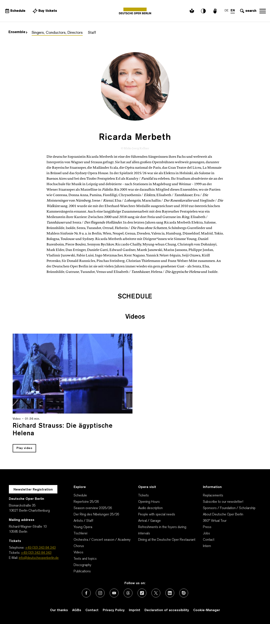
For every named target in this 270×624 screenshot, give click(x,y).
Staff (92, 33)
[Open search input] (247, 11)
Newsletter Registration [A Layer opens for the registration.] (33, 489)
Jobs (206, 533)
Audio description (150, 508)
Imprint (134, 610)
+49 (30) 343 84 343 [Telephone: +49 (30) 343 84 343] (40, 548)
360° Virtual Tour (215, 521)
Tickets (143, 495)
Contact (208, 540)
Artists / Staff (83, 521)
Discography (82, 565)
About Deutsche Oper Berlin (223, 514)
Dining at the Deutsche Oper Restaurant (166, 540)
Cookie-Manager (206, 610)
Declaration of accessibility (166, 610)
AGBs (76, 610)
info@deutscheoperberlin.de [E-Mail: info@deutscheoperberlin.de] (39, 558)
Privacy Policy (114, 610)
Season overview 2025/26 (93, 508)
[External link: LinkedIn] (170, 593)
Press (207, 527)
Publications (82, 571)
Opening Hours (149, 502)
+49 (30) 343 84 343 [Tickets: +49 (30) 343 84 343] (36, 553)
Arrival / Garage (149, 521)
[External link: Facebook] (86, 593)
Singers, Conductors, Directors (57, 33)
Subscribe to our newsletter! (223, 502)
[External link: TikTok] (142, 593)
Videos (78, 552)
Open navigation (262, 11)
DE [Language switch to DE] (226, 10)
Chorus (79, 546)
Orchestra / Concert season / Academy (102, 540)
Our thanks (59, 610)
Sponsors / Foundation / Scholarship (229, 508)
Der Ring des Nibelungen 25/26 (96, 514)
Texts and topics (85, 559)
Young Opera (83, 527)
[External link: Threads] (128, 593)
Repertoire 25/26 (86, 502)
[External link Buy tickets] (44, 11)
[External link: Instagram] (100, 593)
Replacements (213, 495)
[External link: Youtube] (114, 593)
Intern (207, 546)
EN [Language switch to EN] (233, 10)
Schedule (80, 495)
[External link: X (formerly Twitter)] (156, 593)
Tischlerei (80, 533)
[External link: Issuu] (184, 593)
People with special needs (156, 514)
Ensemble (17, 32)
